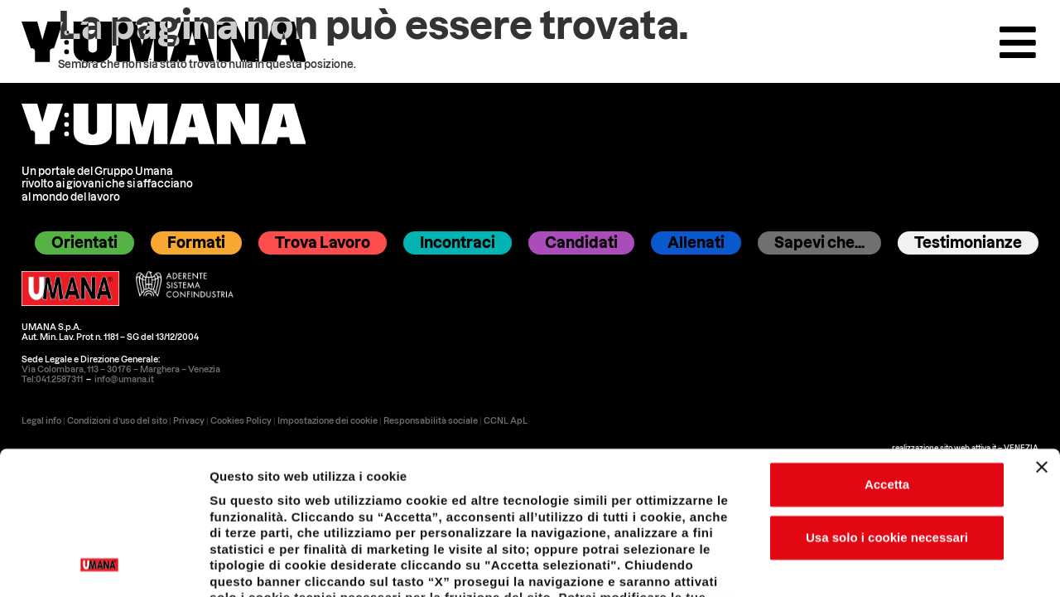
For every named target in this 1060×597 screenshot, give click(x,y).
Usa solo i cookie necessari (887, 403)
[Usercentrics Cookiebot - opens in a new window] (99, 572)
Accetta (887, 350)
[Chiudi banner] (1042, 333)
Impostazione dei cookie (892, 572)
